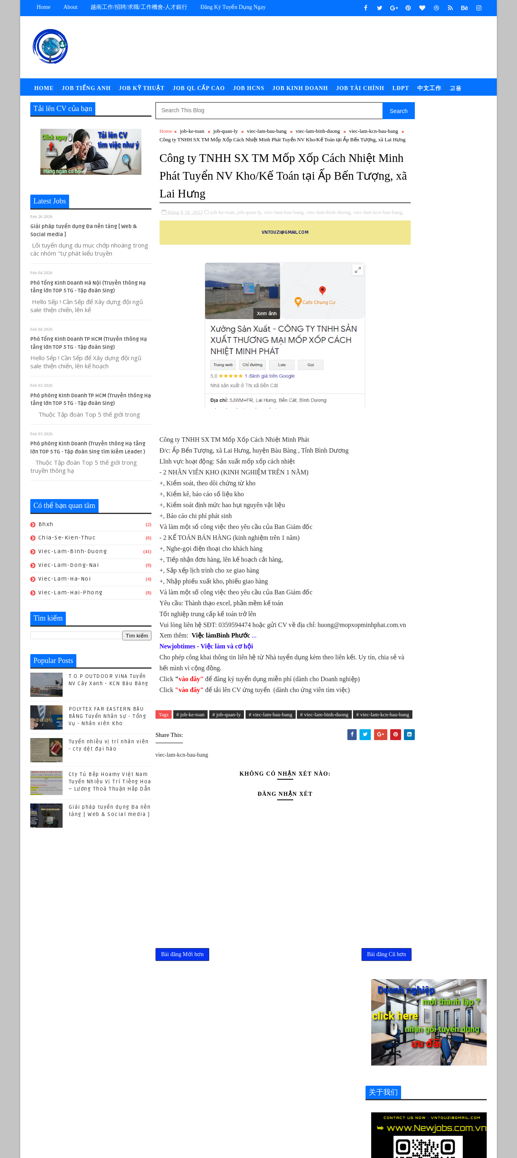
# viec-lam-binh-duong (324, 774)
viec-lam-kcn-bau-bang (184, 144)
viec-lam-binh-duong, (329, 241)
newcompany (410, 1099)
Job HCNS (249, 91)
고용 (456, 91)
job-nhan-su (441, 1073)
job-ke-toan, (223, 241)
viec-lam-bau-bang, (284, 241)
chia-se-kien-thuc (67, 541)
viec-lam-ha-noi (64, 582)
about (70, 7)
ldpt (376, 1099)
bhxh (46, 528)
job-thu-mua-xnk (436, 1086)
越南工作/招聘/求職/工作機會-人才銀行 (138, 7)
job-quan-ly (225, 135)
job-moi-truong (392, 1073)
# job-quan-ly (226, 774)
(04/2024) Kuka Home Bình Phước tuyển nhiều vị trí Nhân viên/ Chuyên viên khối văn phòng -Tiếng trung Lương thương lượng (426, 872)
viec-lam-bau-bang (267, 135)
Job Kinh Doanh (300, 91)
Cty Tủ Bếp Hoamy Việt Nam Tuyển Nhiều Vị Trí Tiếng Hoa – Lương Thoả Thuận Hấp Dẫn (110, 785)
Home (43, 7)
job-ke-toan (192, 135)
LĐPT (401, 91)
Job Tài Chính (360, 91)
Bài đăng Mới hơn (182, 1025)
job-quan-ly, (250, 241)
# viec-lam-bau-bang (270, 774)
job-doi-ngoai (442, 1059)
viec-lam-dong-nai (68, 569)
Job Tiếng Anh (86, 91)
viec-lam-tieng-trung (399, 1113)
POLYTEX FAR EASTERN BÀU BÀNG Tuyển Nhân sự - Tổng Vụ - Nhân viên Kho (108, 720)
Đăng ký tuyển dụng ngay (233, 7)
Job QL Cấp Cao (199, 91)
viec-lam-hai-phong (70, 596)
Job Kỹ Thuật (142, 91)
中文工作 (429, 91)
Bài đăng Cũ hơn (333, 1025)
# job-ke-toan (191, 774)
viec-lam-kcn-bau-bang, (185, 250)
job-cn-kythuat (391, 1059)
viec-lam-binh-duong (72, 555)
